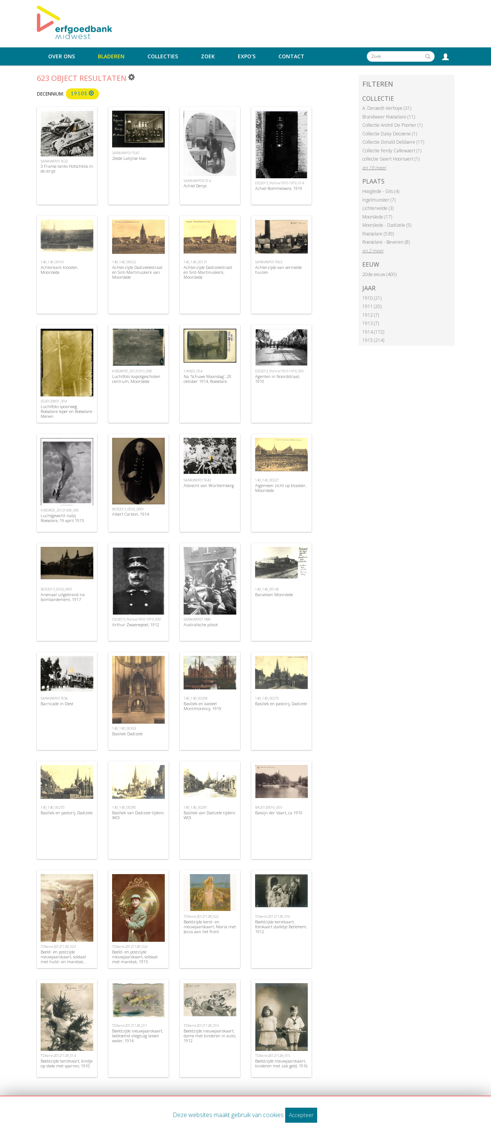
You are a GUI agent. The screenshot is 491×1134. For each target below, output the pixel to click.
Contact (291, 56)
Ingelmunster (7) (378, 200)
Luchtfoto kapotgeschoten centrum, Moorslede (136, 378)
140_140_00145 (267, 589)
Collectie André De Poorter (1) (392, 125)
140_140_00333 (124, 728)
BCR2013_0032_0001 (128, 509)
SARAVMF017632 (54, 161)
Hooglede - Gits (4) (380, 191)
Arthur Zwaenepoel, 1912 (135, 624)
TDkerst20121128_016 (272, 916)
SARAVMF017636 (54, 698)
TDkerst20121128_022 (201, 916)
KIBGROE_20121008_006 (60, 510)
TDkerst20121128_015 (272, 1055)
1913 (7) (370, 323)
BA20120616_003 (268, 807)
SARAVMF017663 (268, 262)
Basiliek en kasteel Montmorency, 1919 (202, 706)
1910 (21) (372, 298)
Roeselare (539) (378, 234)
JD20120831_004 (54, 401)
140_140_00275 (267, 698)
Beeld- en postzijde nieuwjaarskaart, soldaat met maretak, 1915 (135, 956)
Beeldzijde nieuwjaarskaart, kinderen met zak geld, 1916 (281, 1063)
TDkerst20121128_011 (129, 1025)
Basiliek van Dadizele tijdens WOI (138, 815)
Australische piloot (201, 624)
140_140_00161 (52, 262)
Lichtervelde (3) (378, 208)
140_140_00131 (195, 262)
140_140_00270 (52, 807)
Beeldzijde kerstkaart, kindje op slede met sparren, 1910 (67, 1063)
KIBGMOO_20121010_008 (132, 371)
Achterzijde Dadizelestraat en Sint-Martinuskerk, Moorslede (208, 272)
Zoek (208, 56)
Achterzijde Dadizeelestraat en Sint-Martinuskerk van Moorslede (137, 272)
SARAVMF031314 (197, 180)
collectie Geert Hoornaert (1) (391, 159)
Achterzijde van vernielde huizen (278, 269)
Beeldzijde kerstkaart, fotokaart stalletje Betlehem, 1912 (281, 926)
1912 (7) (370, 315)
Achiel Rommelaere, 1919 (278, 188)
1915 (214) (373, 340)
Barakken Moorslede (274, 594)
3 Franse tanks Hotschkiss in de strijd (67, 168)
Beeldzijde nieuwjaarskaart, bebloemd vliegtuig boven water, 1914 (137, 1035)
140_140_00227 (267, 480)
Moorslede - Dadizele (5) (386, 225)
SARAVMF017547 (125, 152)
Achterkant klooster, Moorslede (59, 269)
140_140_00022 (124, 262)
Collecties (162, 56)
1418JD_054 (193, 371)
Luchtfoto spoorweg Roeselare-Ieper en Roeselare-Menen (67, 411)
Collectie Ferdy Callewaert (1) (391, 150)
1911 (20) (372, 306)
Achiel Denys (195, 185)
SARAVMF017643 (197, 480)
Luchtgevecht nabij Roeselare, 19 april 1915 (62, 518)
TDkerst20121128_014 (58, 1055)
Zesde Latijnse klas (129, 158)
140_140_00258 (195, 698)
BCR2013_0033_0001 (57, 589)
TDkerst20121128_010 (201, 1025)
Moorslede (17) (377, 217)
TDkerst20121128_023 (58, 946)
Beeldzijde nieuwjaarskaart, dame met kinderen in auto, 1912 (210, 1035)
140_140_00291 (195, 807)
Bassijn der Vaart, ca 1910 (279, 812)
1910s (82, 93)
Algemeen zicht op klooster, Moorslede (280, 488)
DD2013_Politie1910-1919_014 (279, 183)
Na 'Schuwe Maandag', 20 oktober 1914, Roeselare (207, 378)
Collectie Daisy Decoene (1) (389, 134)
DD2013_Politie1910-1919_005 (279, 371)
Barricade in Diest (57, 703)
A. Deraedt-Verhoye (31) (386, 108)
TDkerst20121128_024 (129, 946)
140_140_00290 (124, 807)
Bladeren (111, 56)
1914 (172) (373, 332)
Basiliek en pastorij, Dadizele (281, 703)
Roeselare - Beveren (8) (386, 242)
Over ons (61, 56)
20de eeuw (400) (379, 274)
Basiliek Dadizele (127, 733)
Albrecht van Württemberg (209, 485)
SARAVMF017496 (197, 619)
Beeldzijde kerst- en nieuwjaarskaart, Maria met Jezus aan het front (210, 926)
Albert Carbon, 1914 (130, 514)
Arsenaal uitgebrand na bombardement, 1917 (63, 597)
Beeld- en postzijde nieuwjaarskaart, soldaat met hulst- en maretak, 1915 (63, 959)
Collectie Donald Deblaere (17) (393, 142)
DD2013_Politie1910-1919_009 (136, 619)
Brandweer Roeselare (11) (388, 117)
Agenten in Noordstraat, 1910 (277, 378)
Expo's (246, 56)
